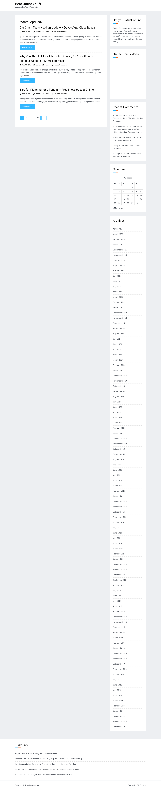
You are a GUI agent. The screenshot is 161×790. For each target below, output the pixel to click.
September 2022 (120, 454)
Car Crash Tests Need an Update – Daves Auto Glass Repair (57, 27)
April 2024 (117, 355)
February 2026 (119, 239)
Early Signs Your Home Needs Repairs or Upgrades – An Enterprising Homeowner (47, 769)
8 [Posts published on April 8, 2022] (132, 191)
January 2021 (119, 559)
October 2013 (119, 664)
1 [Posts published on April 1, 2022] (132, 187)
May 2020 (117, 601)
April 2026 (117, 229)
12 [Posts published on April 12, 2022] (119, 195)
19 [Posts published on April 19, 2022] (119, 199)
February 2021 (119, 554)
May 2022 (117, 475)
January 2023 (119, 433)
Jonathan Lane (119, 126)
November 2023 (120, 381)
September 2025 (120, 266)
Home (47, 32)
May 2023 (117, 412)
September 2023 (120, 391)
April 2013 (117, 695)
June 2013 (117, 685)
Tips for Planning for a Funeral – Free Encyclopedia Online (57, 89)
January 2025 (119, 307)
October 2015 (119, 627)
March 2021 (118, 549)
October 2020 (119, 575)
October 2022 (119, 449)
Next (44, 118)
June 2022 (117, 470)
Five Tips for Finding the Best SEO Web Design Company (128, 118)
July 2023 (117, 402)
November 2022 (120, 444)
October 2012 (119, 727)
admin (38, 32)
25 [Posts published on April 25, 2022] (115, 203)
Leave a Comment (60, 32)
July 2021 (117, 528)
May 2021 (117, 538)
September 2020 (120, 580)
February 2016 (119, 611)
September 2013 (120, 669)
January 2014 (119, 648)
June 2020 (117, 596)
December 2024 (120, 313)
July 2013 (117, 680)
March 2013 (118, 701)
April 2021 (117, 543)
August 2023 (118, 397)
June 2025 (117, 281)
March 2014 (118, 638)
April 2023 (117, 418)
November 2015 (120, 622)
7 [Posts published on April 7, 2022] (127, 191)
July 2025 (117, 276)
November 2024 (120, 318)
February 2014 (119, 643)
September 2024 (120, 328)
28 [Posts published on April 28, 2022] (128, 203)
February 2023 (119, 428)
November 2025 (120, 255)
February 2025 (119, 302)
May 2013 (117, 690)
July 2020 (117, 590)
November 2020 (120, 570)
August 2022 (118, 459)
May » (121, 208)
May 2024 (117, 349)
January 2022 (119, 496)
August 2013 (118, 674)
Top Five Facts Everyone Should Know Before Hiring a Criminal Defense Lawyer (127, 129)
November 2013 (120, 659)
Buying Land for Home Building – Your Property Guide (36, 754)
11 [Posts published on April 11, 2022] (115, 195)
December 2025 (120, 250)
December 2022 (120, 438)
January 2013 (119, 711)
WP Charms (141, 785)
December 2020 (120, 564)
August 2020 (118, 585)
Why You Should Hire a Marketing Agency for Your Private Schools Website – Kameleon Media (56, 58)
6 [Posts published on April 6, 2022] (123, 191)
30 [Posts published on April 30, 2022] (137, 203)
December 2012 (120, 716)
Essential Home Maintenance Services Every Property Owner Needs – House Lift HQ (48, 759)
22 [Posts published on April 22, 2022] (132, 199)
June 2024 (117, 344)
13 (38, 118)
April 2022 (117, 480)
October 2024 (119, 323)
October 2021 (119, 512)
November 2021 (120, 507)
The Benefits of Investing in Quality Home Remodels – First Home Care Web (45, 774)
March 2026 (118, 234)
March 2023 (118, 423)
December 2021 (120, 501)
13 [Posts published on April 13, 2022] (124, 195)
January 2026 (119, 245)
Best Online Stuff (28, 4)
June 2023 (117, 407)
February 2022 (119, 491)
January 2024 (119, 370)
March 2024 (118, 360)
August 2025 (118, 271)
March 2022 (118, 486)
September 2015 (120, 632)
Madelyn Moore (120, 154)
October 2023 (119, 386)
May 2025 (117, 286)
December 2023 (120, 376)
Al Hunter (117, 137)
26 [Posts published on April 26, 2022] (119, 203)
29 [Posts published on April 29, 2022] (132, 203)
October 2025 (119, 260)
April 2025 (117, 292)
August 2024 (118, 334)
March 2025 (118, 297)
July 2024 (117, 339)
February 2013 (119, 706)
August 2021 (118, 522)
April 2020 (117, 606)
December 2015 (120, 617)
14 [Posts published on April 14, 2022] (128, 195)
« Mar (115, 208)
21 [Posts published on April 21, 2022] (128, 199)
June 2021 (117, 533)
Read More (27, 47)
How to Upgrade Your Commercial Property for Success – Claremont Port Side (45, 764)
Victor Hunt (118, 115)
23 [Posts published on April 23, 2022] (137, 199)
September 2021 (120, 517)
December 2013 (120, 653)
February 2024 (119, 365)
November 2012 (120, 722)
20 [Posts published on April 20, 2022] (124, 199)
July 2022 (117, 465)
